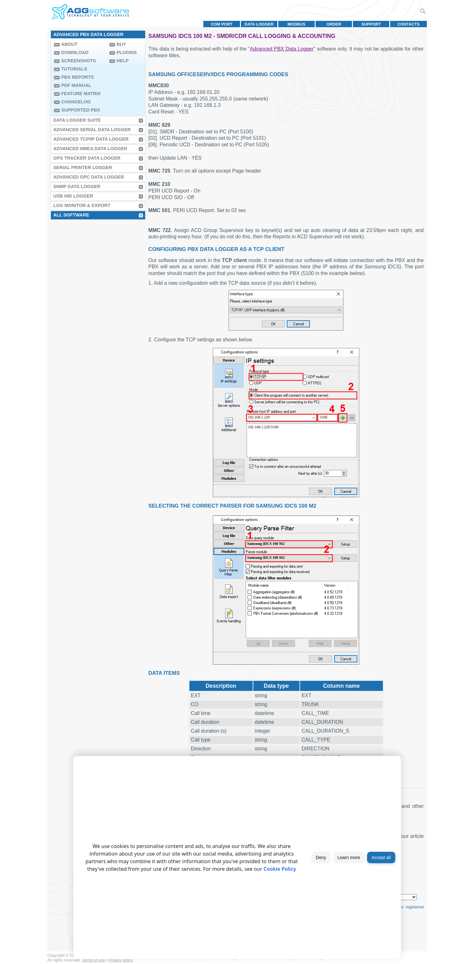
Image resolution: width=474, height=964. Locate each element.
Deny (321, 857)
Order (333, 24)
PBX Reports (77, 77)
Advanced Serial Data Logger (92, 129)
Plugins (127, 52)
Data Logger (259, 24)
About (69, 44)
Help (123, 60)
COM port (221, 24)
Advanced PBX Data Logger (281, 49)
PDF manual (76, 85)
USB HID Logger (73, 195)
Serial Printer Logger (82, 167)
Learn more (348, 857)
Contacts (408, 24)
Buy (121, 44)
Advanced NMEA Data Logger (90, 148)
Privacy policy (120, 960)
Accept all (381, 857)
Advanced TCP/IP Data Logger (91, 139)
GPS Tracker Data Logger (86, 158)
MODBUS (296, 24)
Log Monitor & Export (81, 205)
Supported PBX (80, 110)
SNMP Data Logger (77, 186)
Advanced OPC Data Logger (88, 177)
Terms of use (93, 960)
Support (371, 24)
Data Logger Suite (77, 120)
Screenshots (78, 60)
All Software (71, 214)
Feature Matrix (81, 93)
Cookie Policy (279, 868)
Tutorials (74, 68)
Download (75, 52)
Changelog (76, 101)
